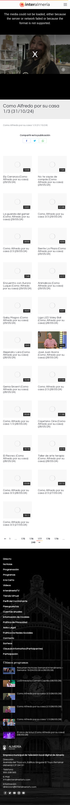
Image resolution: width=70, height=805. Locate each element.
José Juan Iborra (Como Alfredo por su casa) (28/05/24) (51, 355)
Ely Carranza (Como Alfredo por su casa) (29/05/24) (15, 179)
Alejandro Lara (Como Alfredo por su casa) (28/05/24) (16, 355)
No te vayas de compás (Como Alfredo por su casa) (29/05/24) (50, 180)
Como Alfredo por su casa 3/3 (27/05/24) (16, 523)
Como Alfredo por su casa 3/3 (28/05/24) (16, 491)
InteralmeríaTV (11, 590)
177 (40, 539)
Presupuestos (11, 606)
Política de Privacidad (15, 622)
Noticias (7, 564)
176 (31, 539)
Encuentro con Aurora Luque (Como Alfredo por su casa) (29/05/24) (17, 286)
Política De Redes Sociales (18, 633)
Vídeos (7, 585)
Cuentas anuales (12, 612)
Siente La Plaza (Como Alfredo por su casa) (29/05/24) (52, 251)
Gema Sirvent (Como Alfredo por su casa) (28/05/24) (16, 389)
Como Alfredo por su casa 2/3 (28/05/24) (51, 388)
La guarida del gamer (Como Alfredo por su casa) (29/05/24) (16, 217)
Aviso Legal (9, 627)
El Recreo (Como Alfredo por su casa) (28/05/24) (15, 458)
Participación (10, 654)
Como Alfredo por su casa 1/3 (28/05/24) (16, 422)
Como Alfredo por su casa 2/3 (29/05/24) (16, 250)
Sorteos (7, 643)
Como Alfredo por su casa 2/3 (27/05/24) (51, 491)
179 (56, 539)
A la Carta (8, 580)
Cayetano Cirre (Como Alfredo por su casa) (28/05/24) (52, 424)
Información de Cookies (16, 617)
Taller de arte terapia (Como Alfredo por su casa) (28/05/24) (51, 458)
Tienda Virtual (11, 596)
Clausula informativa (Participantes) (23, 649)
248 (33, 542)
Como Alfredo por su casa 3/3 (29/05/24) (51, 215)
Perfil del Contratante (15, 601)
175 (23, 539)
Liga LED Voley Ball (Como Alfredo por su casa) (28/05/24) (51, 320)
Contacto (8, 638)
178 (48, 539)
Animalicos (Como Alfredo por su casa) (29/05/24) (50, 286)
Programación (11, 569)
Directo (7, 559)
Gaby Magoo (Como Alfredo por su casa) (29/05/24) (15, 320)
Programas (9, 575)
